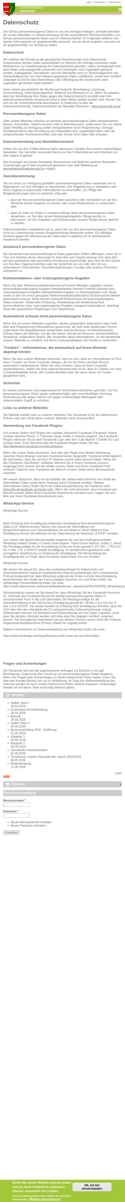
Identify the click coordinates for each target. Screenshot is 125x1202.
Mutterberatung (21, 763)
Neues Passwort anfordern (28, 825)
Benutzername (14, 800)
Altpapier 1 (18, 736)
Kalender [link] (18, 784)
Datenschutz (115, 2)
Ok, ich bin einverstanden (92, 1189)
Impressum (99, 2)
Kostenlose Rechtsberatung (29, 709)
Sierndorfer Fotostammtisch (29, 750)
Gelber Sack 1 (20, 702)
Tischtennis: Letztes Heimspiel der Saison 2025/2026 (46, 756)
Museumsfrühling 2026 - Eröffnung (34, 729)
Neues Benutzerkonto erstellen (31, 822)
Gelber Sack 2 (20, 723)
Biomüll (15, 716)
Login (88, 2)
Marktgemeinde (31, 7)
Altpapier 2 (18, 743)
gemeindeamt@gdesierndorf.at (23, 168)
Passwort (11, 811)
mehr (118, 773)
